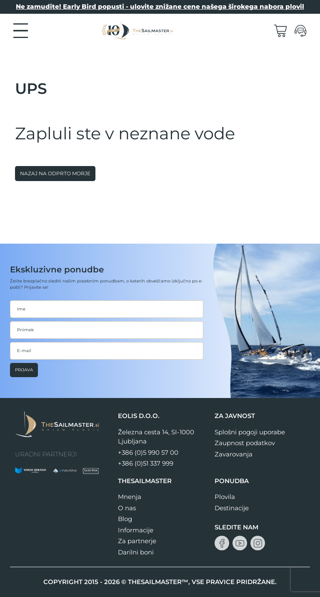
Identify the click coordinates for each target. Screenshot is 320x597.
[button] (20, 30)
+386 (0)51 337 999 (145, 463)
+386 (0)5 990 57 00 (148, 452)
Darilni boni (136, 552)
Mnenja (129, 497)
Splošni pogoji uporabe (250, 432)
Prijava (24, 370)
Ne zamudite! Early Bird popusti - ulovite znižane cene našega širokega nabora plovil (160, 6)
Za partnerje (137, 541)
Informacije (135, 530)
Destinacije (232, 508)
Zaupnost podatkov (245, 443)
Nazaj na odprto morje (55, 173)
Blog (125, 519)
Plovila (225, 497)
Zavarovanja (233, 454)
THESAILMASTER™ (158, 582)
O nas (127, 508)
